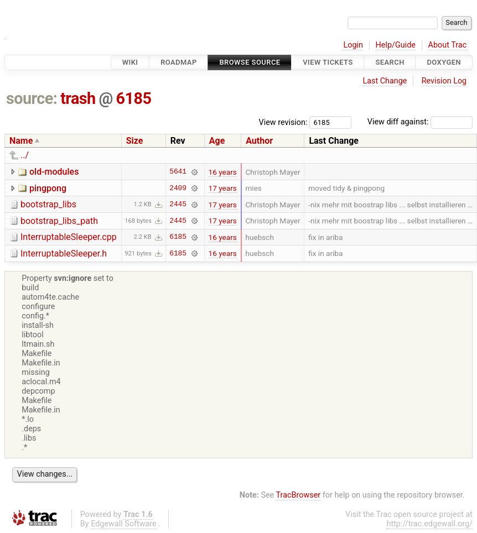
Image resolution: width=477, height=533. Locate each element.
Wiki (130, 62)
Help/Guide (396, 45)
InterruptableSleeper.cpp (68, 237)
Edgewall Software (124, 524)
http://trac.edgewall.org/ (429, 524)
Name (21, 140)
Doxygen (444, 62)
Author (259, 140)
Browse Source (249, 62)
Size (134, 140)
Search (389, 62)
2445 (177, 205)
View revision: (283, 122)
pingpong (47, 188)
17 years (223, 188)
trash (78, 98)
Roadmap (178, 62)
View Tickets (327, 62)
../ (24, 155)
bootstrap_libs (48, 204)
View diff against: (420, 122)
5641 (177, 172)
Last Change (384, 81)
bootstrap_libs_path (59, 221)
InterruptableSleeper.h (63, 253)
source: (32, 98)
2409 (177, 188)
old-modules (54, 171)
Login (353, 45)
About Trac (447, 45)
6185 (134, 98)
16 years (223, 172)
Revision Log (444, 81)
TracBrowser (298, 495)
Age (217, 140)
